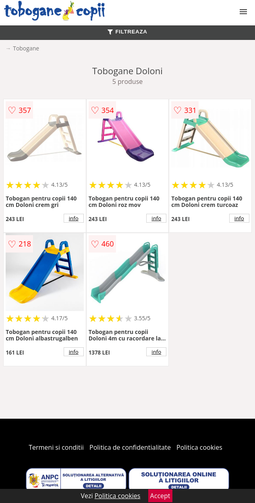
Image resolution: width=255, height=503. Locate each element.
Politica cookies (199, 447)
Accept (160, 495)
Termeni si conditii (56, 447)
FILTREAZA (127, 32)
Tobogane (26, 48)
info (74, 218)
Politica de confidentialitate (130, 447)
